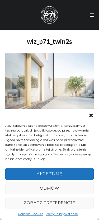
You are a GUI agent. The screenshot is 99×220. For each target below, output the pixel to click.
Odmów (49, 188)
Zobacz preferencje (49, 202)
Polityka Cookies (30, 214)
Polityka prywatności (62, 214)
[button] (91, 115)
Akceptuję (49, 173)
